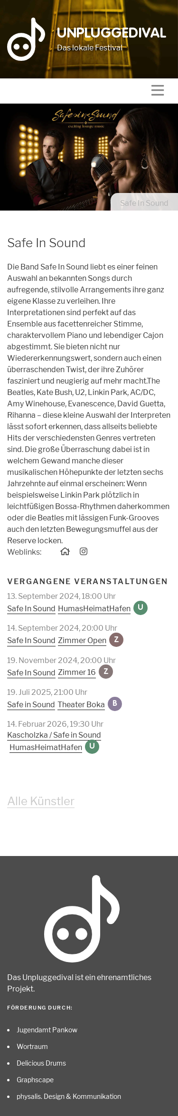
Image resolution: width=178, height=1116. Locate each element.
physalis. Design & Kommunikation (69, 1096)
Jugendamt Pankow (47, 1030)
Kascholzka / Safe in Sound (54, 735)
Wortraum (32, 1046)
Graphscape (35, 1080)
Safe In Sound (31, 608)
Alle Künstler (41, 801)
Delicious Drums (41, 1063)
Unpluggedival (112, 34)
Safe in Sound (31, 704)
